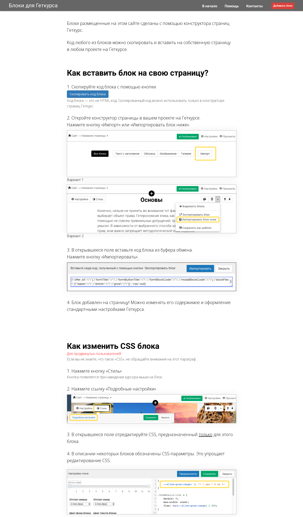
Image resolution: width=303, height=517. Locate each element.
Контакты (254, 6)
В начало (210, 6)
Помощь (232, 6)
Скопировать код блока (88, 94)
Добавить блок (282, 5)
